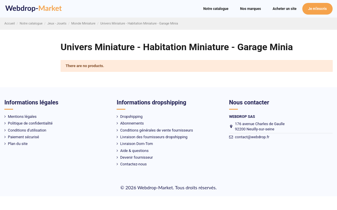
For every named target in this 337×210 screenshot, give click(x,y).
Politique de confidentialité (30, 123)
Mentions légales (22, 116)
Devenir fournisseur (136, 157)
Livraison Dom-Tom (136, 143)
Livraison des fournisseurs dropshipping (153, 137)
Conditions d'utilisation (27, 130)
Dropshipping (131, 116)
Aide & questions (134, 150)
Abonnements (132, 123)
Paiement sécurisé (23, 137)
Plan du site (18, 143)
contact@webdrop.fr (252, 137)
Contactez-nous (133, 164)
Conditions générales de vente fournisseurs (156, 130)
